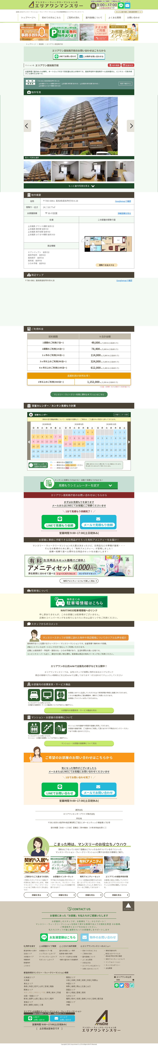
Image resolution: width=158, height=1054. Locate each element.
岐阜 (36, 1013)
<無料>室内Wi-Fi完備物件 (68, 968)
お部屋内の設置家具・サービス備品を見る (79, 719)
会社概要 (109, 977)
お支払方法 (86, 971)
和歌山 (95, 989)
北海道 (26, 989)
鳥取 (68, 995)
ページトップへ (128, 914)
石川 (46, 1007)
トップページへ (28, 17)
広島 (84, 995)
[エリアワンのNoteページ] (131, 994)
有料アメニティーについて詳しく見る (79, 580)
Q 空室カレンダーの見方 (121, 414)
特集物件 (27, 968)
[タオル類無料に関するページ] (93, 32)
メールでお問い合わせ (62, 1027)
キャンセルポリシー (113, 974)
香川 (68, 1001)
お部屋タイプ (29, 965)
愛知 (25, 1013)
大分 (89, 1007)
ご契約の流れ (73, 17)
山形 (41, 995)
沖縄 (68, 1013)
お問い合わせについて (90, 977)
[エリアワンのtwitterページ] (121, 994)
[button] (27, 126)
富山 (41, 1007)
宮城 (46, 995)
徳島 (73, 1001)
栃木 (53, 1001)
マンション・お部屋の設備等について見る (79, 752)
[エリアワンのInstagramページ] (126, 994)
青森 (25, 995)
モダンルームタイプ (46, 968)
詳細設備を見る (124, 213)
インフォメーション (113, 971)
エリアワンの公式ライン (91, 974)
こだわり (27, 974)
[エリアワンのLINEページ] (116, 994)
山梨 (36, 1007)
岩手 (36, 995)
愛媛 (78, 1001)
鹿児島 (100, 1007)
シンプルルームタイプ (47, 962)
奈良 (89, 989)
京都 (78, 989)
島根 (73, 995)
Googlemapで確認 (123, 201)
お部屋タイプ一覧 (45, 959)
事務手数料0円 (111, 959)
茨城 (59, 1001)
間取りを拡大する (106, 265)
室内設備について (94, 17)
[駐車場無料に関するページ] (64, 32)
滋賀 (84, 989)
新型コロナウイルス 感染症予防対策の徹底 (114, 963)
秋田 (31, 995)
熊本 (73, 1007)
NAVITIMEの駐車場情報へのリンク (79, 610)
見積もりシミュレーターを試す (79, 485)
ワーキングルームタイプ (48, 965)
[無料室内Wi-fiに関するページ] (123, 32)
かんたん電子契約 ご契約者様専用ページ (128, 12)
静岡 (31, 1013)
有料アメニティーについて (115, 968)
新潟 (25, 1007)
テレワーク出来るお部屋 (68, 965)
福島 (52, 995)
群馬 (48, 1001)
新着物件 (27, 971)
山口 (89, 995)
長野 (31, 1007)
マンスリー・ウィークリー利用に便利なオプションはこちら (79, 394)
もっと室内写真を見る (79, 185)
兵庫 (73, 989)
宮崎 (94, 1007)
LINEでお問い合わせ (36, 1027)
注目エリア (28, 962)
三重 (41, 1013)
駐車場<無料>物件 (66, 962)
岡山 (78, 995)
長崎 (84, 1007)
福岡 (68, 1007)
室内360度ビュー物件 (67, 959)
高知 (84, 1001)
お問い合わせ (133, 17)
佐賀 (78, 1007)
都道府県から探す (30, 959)
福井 (52, 1007)
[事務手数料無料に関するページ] (34, 32)
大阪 (68, 989)
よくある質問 (114, 17)
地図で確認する (125, 83)
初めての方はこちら (51, 17)
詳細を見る (36, 903)
